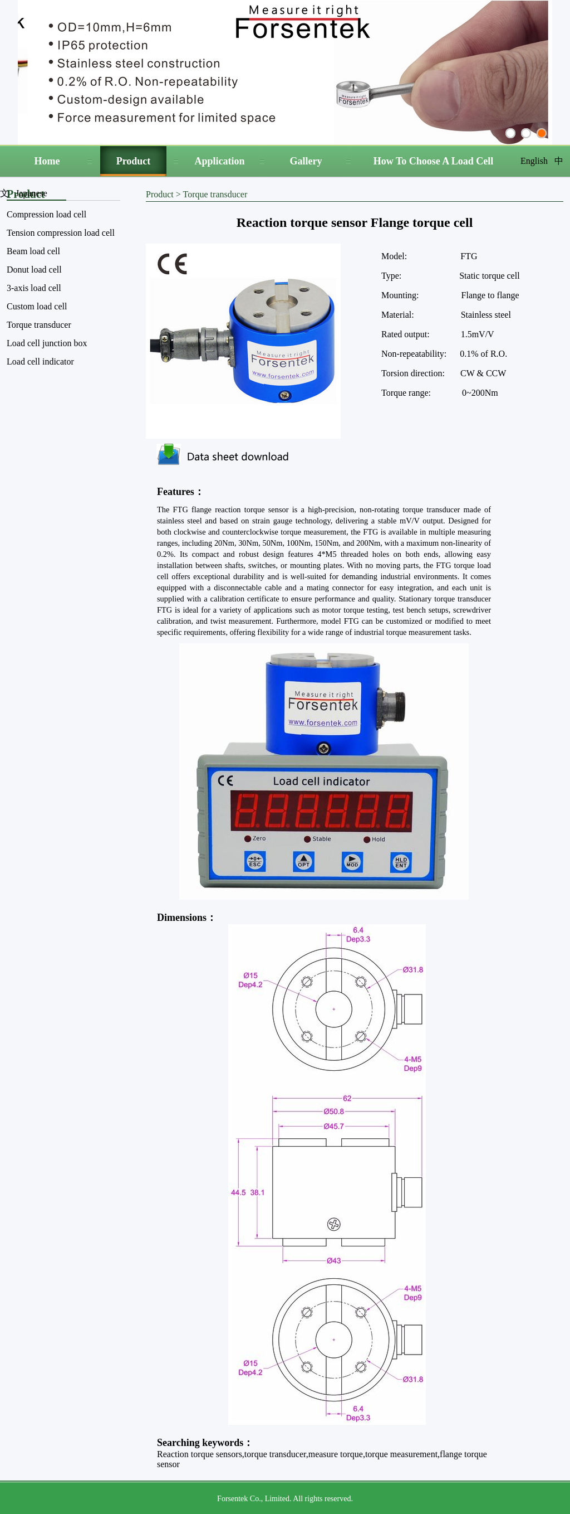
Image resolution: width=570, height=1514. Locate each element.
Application (219, 161)
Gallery (306, 161)
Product (133, 161)
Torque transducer (39, 324)
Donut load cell (34, 269)
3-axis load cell (34, 288)
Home (47, 161)
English (534, 161)
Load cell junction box (47, 343)
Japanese (31, 193)
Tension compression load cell (61, 232)
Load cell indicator (40, 361)
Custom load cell (37, 306)
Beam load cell (33, 251)
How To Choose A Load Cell (434, 161)
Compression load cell (46, 214)
